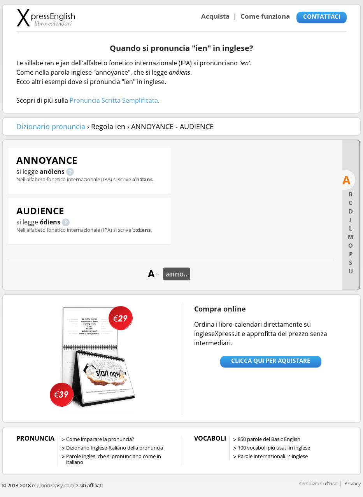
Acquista (215, 16)
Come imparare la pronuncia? (100, 439)
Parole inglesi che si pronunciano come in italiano (113, 459)
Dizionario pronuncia (50, 126)
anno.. (177, 273)
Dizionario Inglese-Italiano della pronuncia (114, 447)
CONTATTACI (321, 16)
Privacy (352, 483)
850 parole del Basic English (269, 439)
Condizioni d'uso (318, 483)
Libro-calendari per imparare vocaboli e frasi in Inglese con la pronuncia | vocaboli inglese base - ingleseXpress (45, 17)
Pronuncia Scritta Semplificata (114, 100)
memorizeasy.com (53, 485)
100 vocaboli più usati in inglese (274, 447)
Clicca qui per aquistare (270, 360)
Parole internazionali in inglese (273, 456)
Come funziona (265, 16)
